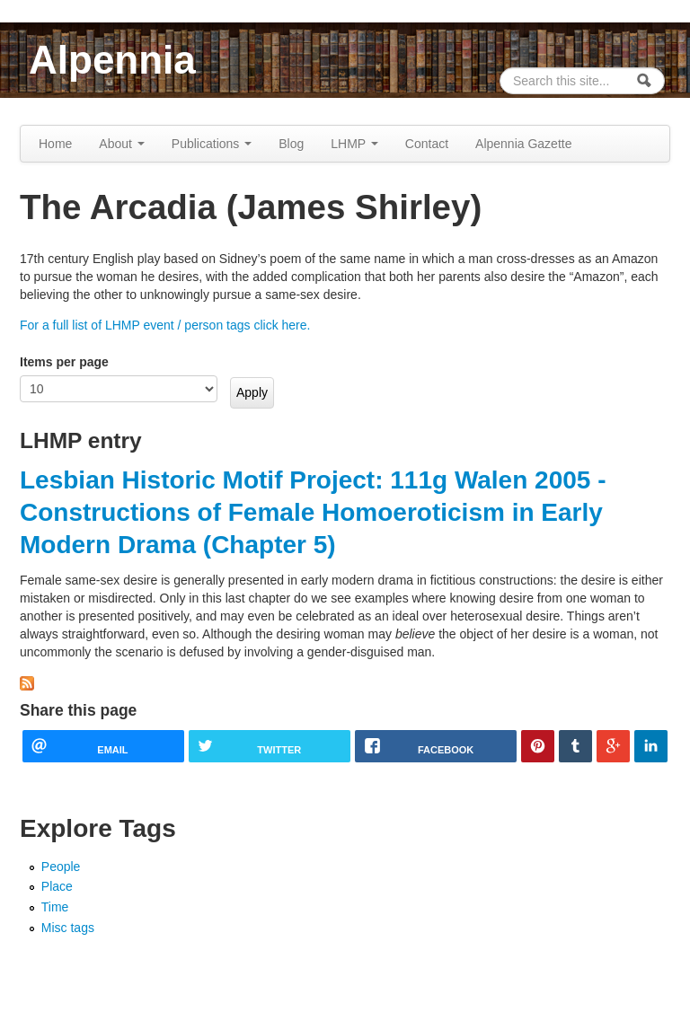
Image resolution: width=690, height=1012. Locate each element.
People (61, 866)
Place (57, 886)
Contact (426, 143)
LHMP (354, 143)
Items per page (64, 362)
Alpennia (112, 60)
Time (55, 907)
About (121, 143)
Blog (291, 143)
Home (55, 143)
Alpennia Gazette (523, 143)
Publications (212, 143)
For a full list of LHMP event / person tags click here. (165, 325)
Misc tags (67, 927)
